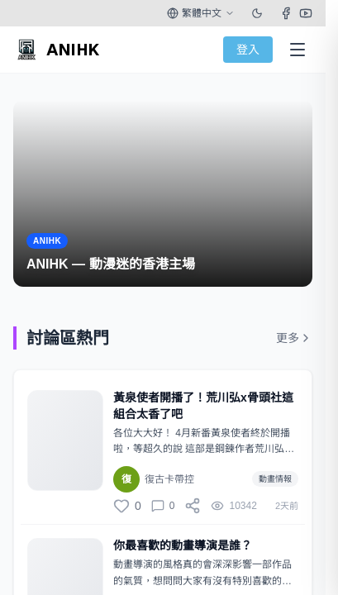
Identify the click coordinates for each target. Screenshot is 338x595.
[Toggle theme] (257, 13)
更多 (294, 338)
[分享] (192, 505)
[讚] (127, 505)
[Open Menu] (297, 49)
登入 (247, 49)
